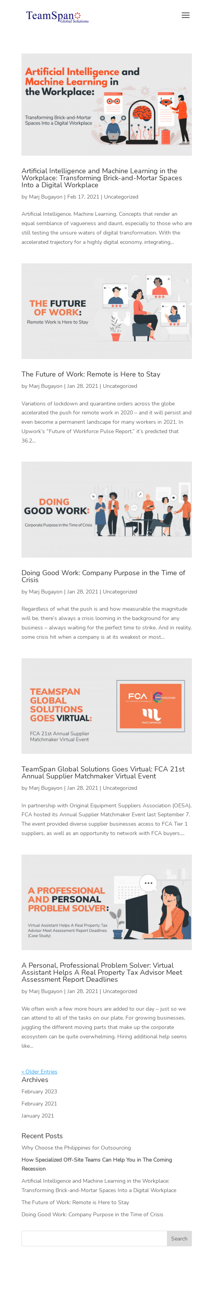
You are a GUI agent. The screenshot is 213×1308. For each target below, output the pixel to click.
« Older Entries (39, 1071)
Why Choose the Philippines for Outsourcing (76, 1148)
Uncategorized (121, 197)
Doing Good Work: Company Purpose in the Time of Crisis (103, 576)
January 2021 (37, 1116)
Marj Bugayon (46, 197)
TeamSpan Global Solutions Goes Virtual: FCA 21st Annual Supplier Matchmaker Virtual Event (102, 772)
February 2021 (39, 1103)
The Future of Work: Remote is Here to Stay (90, 374)
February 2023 (39, 1091)
